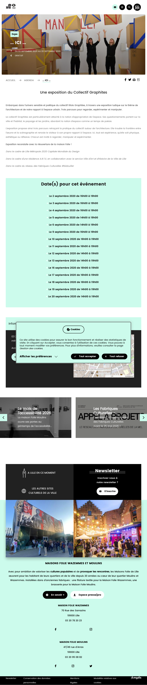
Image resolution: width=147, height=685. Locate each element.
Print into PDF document (138, 79)
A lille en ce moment (39, 473)
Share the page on (125, 79)
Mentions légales (74, 680)
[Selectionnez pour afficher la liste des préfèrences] (39, 356)
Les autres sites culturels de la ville (39, 490)
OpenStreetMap (119, 376)
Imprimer (134, 79)
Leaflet (108, 376)
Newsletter (11, 678)
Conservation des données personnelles (36, 680)
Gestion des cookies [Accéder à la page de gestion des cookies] (31, 349)
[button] (129, 7)
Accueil (10, 80)
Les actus (64, 12)
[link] (115, 7)
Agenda (64, 2)
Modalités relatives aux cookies (105, 680)
